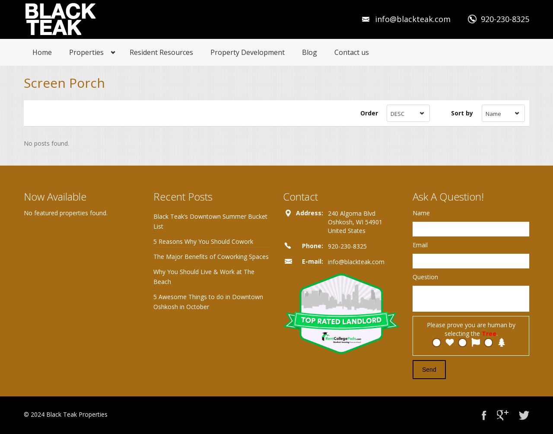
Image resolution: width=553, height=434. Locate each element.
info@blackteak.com (413, 19)
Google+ (503, 415)
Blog (309, 52)
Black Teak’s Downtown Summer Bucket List (210, 221)
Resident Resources (161, 52)
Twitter (524, 415)
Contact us (351, 52)
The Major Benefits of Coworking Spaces (211, 256)
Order (369, 113)
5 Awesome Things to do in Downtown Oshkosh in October (208, 302)
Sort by (462, 113)
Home (42, 52)
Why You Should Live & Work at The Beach (203, 277)
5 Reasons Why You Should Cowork (203, 241)
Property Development (247, 52)
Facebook (484, 415)
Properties (86, 52)
